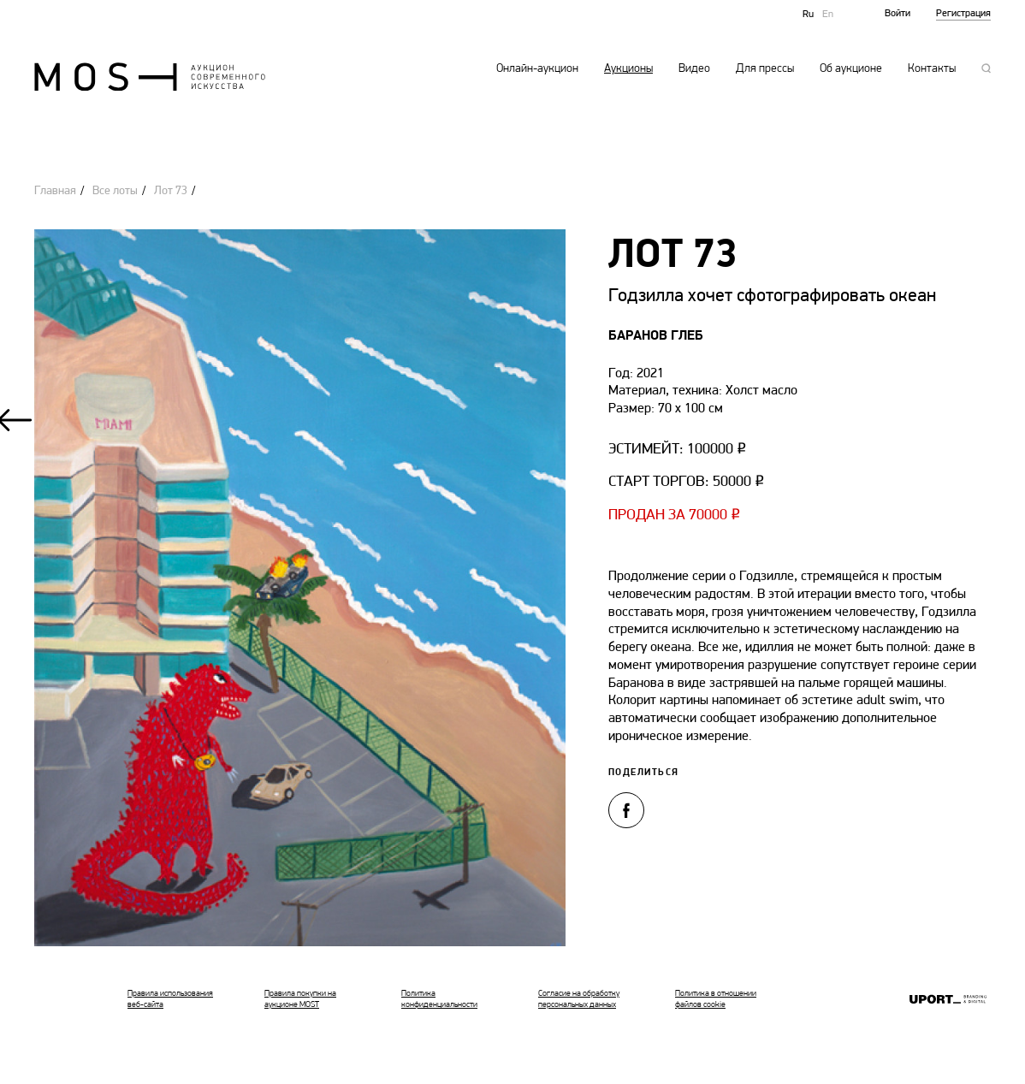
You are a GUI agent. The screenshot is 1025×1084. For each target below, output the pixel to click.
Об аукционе (851, 69)
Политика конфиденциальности (439, 999)
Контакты (932, 69)
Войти (897, 14)
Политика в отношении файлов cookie (715, 999)
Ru (808, 14)
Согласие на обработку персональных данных (578, 999)
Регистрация (963, 14)
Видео (694, 69)
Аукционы (628, 69)
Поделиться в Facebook (626, 810)
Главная (55, 191)
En (827, 14)
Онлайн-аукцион (537, 69)
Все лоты (115, 191)
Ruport (948, 1000)
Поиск (986, 68)
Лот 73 (170, 191)
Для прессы (765, 69)
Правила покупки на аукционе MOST (300, 999)
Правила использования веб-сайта (170, 999)
